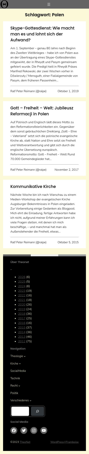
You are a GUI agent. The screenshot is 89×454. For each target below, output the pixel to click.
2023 (21, 291)
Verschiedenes (19, 400)
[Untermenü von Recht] (19, 386)
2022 (21, 295)
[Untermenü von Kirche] (20, 363)
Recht (14, 386)
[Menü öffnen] (49, 4)
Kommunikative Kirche (33, 186)
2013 (21, 337)
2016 (21, 323)
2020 (21, 304)
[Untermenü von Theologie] (25, 356)
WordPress (57, 442)
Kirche (14, 363)
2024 (21, 286)
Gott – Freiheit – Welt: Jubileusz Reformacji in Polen (41, 111)
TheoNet (25, 442)
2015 (21, 327)
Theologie (16, 356)
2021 (21, 300)
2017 (21, 318)
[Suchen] (37, 411)
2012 (21, 341)
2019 (21, 309)
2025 (21, 281)
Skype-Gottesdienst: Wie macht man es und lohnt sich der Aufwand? (42, 34)
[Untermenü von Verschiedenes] (30, 400)
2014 (21, 332)
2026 (21, 277)
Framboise (72, 442)
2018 (21, 314)
